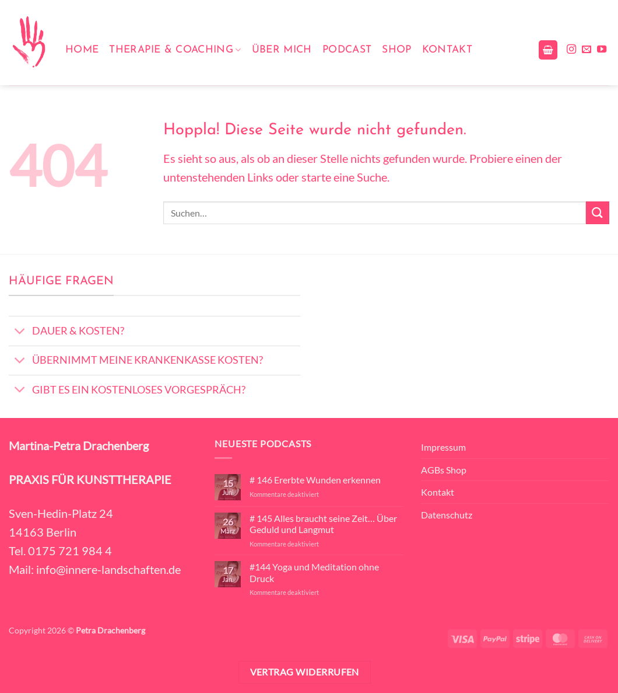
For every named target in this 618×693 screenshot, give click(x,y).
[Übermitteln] (597, 212)
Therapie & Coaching (175, 49)
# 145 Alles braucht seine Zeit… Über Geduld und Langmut (323, 524)
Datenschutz (446, 514)
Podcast (346, 50)
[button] (548, 50)
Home (82, 50)
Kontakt (447, 50)
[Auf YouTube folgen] (601, 49)
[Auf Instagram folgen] (571, 49)
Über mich (282, 50)
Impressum (443, 446)
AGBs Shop (443, 469)
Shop (396, 50)
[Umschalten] (20, 332)
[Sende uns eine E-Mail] (586, 49)
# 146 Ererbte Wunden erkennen (315, 479)
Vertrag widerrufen (304, 672)
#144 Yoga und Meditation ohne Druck (314, 572)
